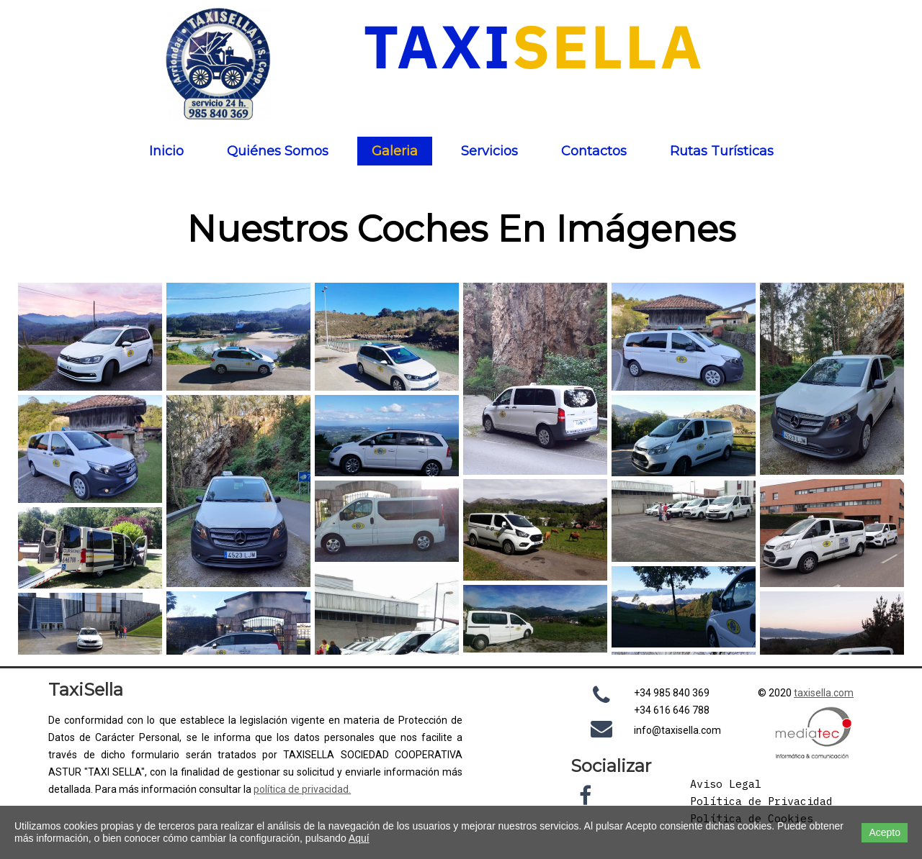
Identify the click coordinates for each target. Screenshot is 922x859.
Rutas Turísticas (722, 151)
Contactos (594, 151)
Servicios (489, 151)
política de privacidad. (302, 789)
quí (362, 838)
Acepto (884, 832)
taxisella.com (824, 693)
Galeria (395, 151)
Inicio (166, 151)
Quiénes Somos (277, 151)
